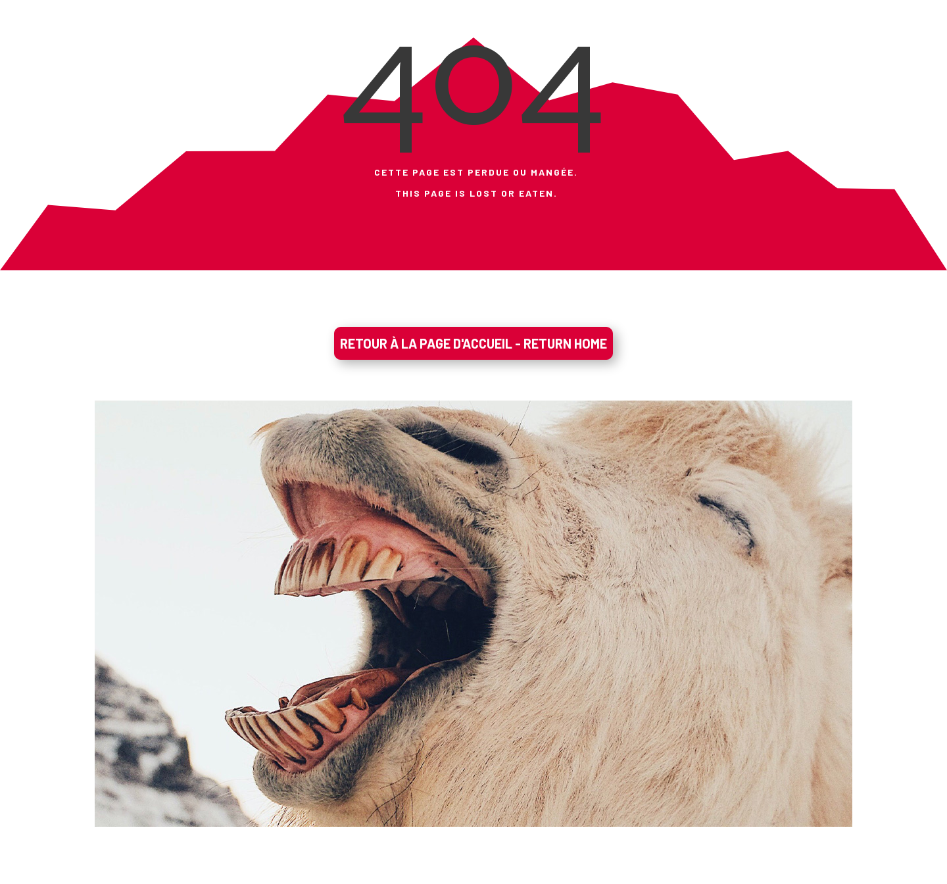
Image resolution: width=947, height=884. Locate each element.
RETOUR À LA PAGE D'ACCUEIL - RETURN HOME (473, 343)
